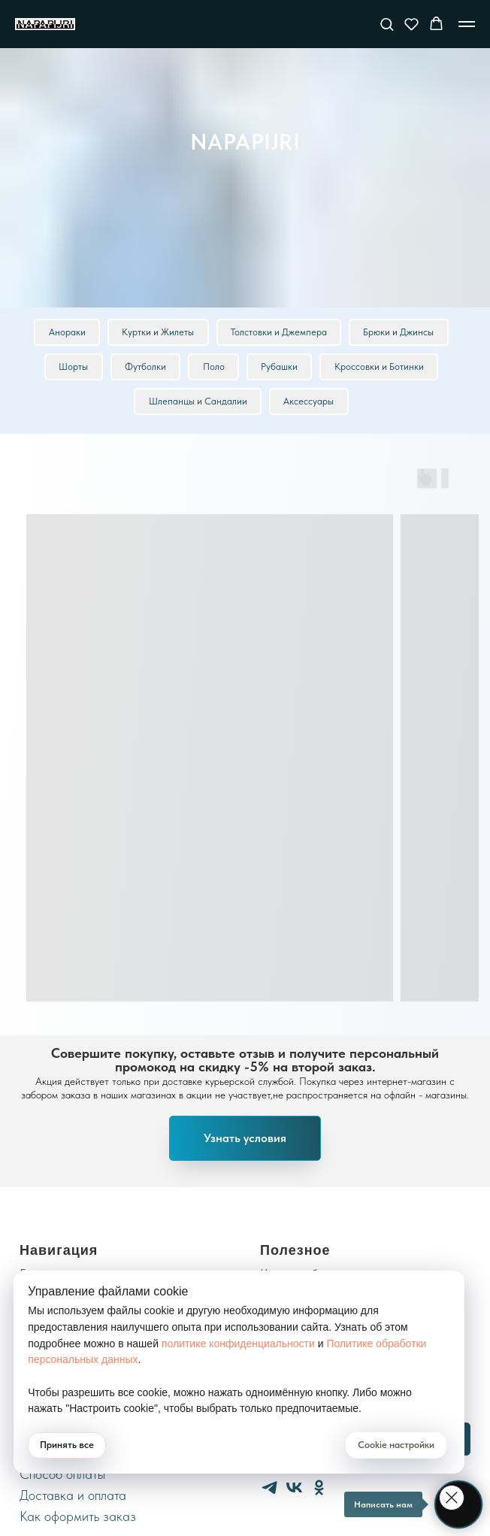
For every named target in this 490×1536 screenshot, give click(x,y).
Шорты (71, 368)
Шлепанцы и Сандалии (197, 403)
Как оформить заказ (78, 1518)
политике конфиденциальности (238, 1344)
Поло (214, 368)
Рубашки (280, 368)
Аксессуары (309, 403)
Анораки (65, 332)
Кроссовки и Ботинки (381, 368)
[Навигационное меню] (466, 24)
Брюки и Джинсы (400, 332)
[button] (387, 24)
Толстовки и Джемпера (279, 332)
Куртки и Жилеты (158, 332)
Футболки (144, 368)
